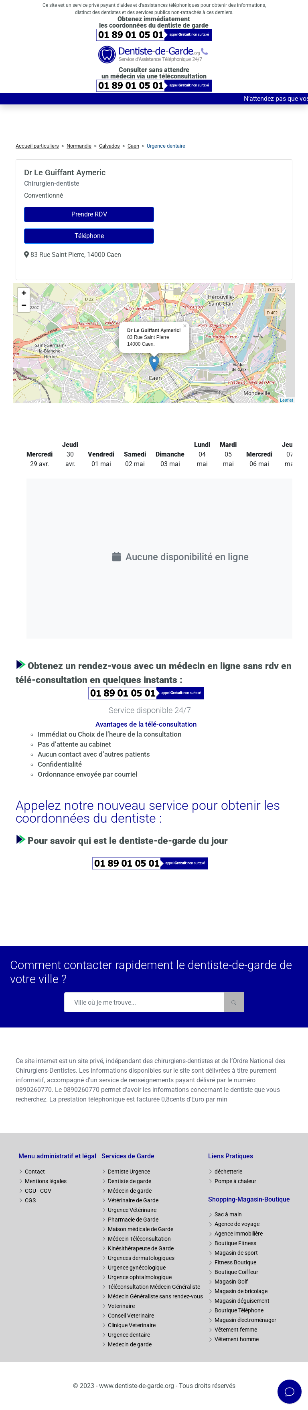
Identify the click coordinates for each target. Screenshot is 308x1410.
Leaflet (286, 400)
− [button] (23, 306)
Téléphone (89, 236)
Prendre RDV (89, 214)
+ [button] (23, 294)
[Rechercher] (234, 1002)
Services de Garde (127, 1156)
